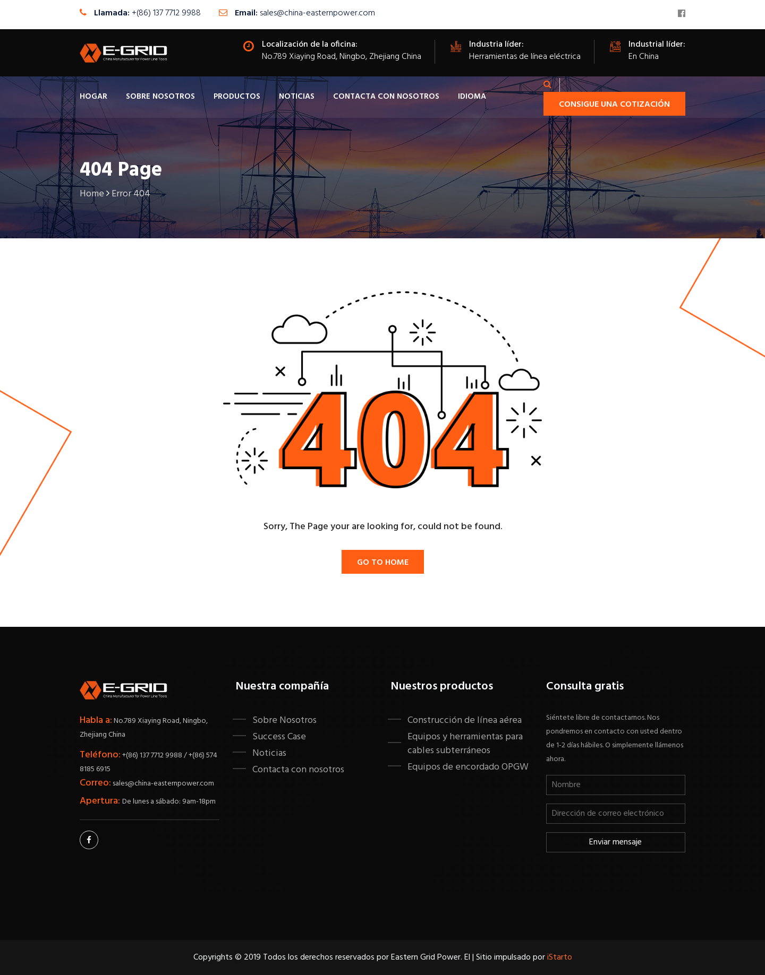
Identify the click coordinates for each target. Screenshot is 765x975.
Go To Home (383, 563)
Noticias (296, 96)
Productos (237, 96)
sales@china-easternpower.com (317, 13)
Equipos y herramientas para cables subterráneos (465, 743)
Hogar (93, 96)
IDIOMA (472, 96)
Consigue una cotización (614, 104)
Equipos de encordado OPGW (468, 767)
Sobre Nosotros (160, 96)
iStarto (559, 957)
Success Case (279, 736)
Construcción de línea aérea (464, 720)
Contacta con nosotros (386, 96)
